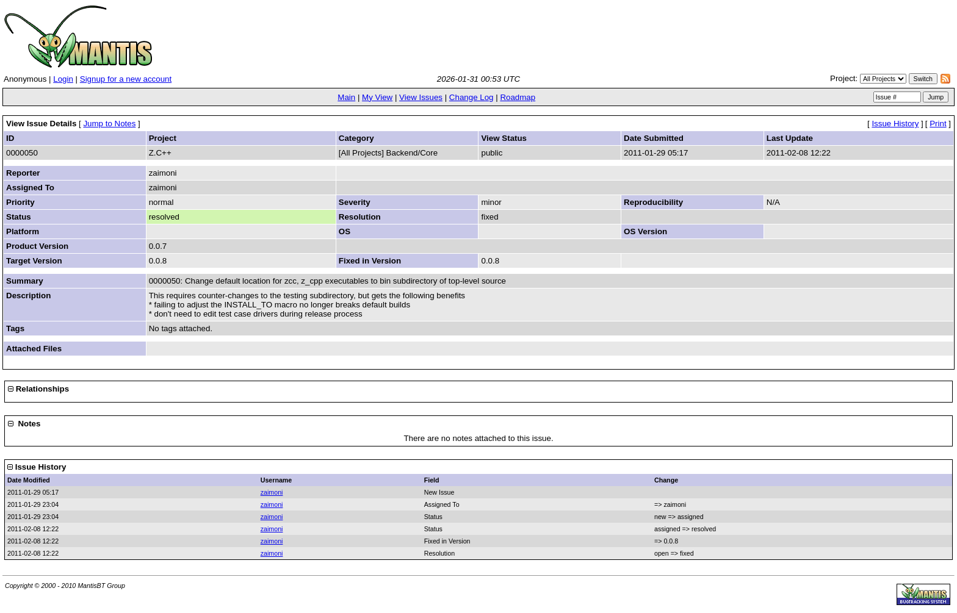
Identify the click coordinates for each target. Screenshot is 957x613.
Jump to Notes (109, 123)
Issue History (895, 123)
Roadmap (517, 97)
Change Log (471, 97)
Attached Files (34, 348)
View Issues (420, 97)
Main (346, 97)
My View (377, 97)
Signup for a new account (126, 79)
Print (938, 123)
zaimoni (272, 492)
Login (63, 79)
